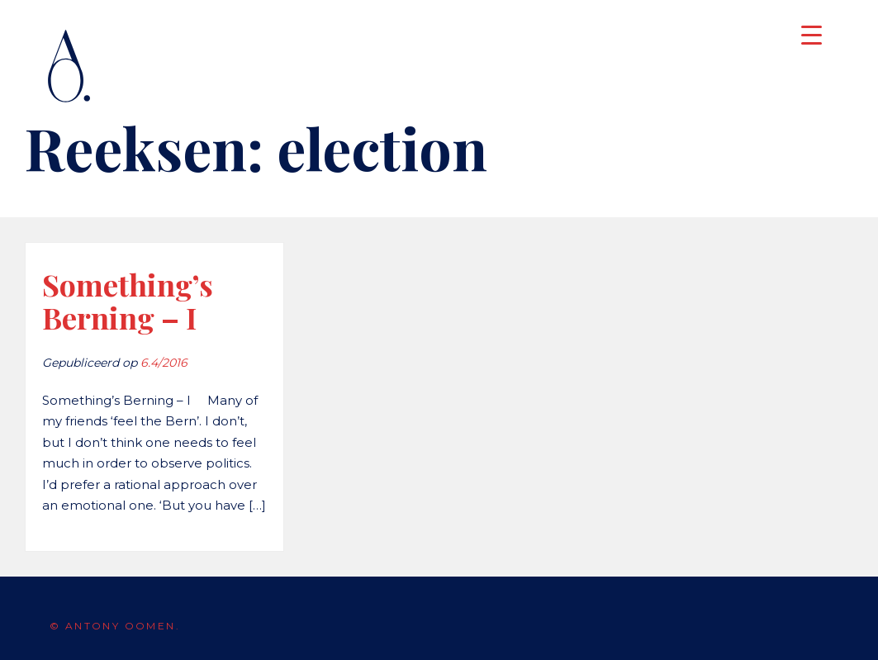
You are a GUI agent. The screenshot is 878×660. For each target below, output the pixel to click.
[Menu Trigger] (811, 35)
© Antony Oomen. (115, 626)
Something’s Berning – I (127, 300)
